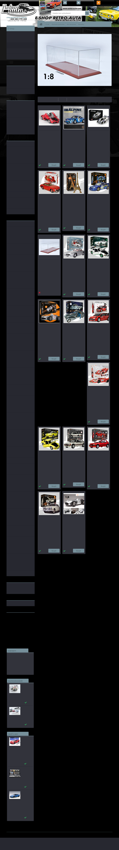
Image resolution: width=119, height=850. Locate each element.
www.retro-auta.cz (14, 617)
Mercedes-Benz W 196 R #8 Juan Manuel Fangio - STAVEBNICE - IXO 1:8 (48, 328)
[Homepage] (41, 24)
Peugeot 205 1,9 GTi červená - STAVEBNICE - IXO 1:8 (98, 454)
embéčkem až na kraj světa (17, 623)
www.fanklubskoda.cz (15, 619)
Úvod (40, 30)
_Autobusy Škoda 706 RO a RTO (26, 709)
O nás (47, 24)
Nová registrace (87, 2)
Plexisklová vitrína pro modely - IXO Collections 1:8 (49, 262)
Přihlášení (72, 2)
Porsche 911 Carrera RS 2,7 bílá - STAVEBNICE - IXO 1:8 (98, 262)
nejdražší (62, 99)
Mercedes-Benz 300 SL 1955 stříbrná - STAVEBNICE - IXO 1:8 (73, 262)
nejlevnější (53, 99)
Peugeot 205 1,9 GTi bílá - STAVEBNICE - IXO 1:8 (71, 454)
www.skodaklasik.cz (14, 621)
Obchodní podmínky (58, 24)
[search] (87, 13)
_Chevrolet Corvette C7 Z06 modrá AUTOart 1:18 (25, 795)
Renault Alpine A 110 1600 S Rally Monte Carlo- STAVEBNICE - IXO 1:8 (73, 134)
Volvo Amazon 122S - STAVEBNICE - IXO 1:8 (46, 519)
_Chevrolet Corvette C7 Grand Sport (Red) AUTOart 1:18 (26, 741)
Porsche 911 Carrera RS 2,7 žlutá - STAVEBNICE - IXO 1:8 (48, 454)
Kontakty (81, 24)
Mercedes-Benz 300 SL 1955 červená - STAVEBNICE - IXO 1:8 (49, 198)
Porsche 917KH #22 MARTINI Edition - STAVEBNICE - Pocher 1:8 (98, 134)
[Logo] (22, 13)
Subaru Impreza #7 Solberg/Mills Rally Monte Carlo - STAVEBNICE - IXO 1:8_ (98, 199)
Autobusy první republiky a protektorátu (25, 687)
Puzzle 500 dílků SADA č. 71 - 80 (25, 770)
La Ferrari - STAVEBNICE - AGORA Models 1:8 (47, 133)
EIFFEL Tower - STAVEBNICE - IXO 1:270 (73, 198)
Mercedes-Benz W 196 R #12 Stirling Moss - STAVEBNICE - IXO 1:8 (73, 520)
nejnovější (71, 99)
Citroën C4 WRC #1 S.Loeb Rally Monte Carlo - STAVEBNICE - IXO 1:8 (98, 328)
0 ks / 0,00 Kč (106, 1)
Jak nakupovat (71, 24)
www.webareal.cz (29, 833)
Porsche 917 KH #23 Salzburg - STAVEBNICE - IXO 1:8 (98, 390)
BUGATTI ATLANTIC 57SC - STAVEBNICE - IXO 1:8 (72, 327)
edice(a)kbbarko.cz (15, 666)
